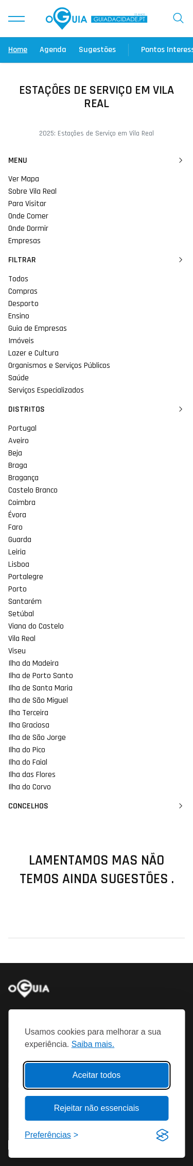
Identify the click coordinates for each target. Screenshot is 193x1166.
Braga (17, 465)
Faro (15, 527)
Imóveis (21, 340)
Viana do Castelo (36, 626)
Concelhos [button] (96, 806)
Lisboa (18, 564)
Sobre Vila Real (32, 191)
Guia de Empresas (37, 328)
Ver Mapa (23, 179)
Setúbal (21, 614)
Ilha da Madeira (33, 663)
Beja (15, 453)
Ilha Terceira (28, 712)
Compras (23, 291)
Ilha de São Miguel (38, 700)
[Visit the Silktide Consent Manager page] (162, 1135)
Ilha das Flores (32, 774)
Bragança (23, 477)
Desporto (23, 303)
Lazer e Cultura (33, 353)
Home (17, 49)
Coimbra (22, 502)
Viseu (17, 651)
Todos (18, 279)
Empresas (24, 240)
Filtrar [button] (96, 260)
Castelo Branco (33, 490)
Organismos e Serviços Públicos (59, 365)
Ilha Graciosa (28, 725)
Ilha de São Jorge (37, 737)
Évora (17, 515)
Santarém (25, 601)
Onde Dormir (28, 228)
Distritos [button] (96, 409)
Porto (17, 589)
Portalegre (25, 576)
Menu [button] (96, 160)
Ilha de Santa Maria (40, 688)
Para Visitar (27, 203)
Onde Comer (28, 216)
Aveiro (18, 440)
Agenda (53, 49)
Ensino (18, 316)
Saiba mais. (93, 1044)
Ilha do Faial (27, 762)
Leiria (17, 552)
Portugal (22, 428)
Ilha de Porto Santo (40, 675)
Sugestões (97, 49)
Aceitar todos (96, 1075)
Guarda (19, 539)
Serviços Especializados (46, 390)
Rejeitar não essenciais (96, 1108)
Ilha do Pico (26, 750)
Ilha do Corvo (29, 787)
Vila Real (22, 638)
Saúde (18, 378)
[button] (16, 18)
